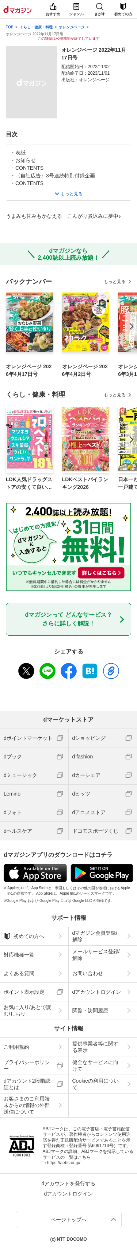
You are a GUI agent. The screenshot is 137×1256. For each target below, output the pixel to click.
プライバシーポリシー (27, 1065)
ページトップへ (69, 1219)
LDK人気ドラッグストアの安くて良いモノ (29, 483)
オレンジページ (71, 27)
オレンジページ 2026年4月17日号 (29, 370)
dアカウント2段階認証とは (27, 1084)
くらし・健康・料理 (36, 27)
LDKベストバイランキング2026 (85, 483)
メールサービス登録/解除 (96, 955)
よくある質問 (19, 973)
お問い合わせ (87, 973)
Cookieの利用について (95, 1084)
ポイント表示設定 (24, 992)
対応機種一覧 (19, 955)
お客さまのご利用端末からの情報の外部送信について (27, 1105)
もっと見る (115, 281)
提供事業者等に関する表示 (95, 1047)
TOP (9, 27)
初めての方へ (24, 936)
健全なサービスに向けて (95, 1065)
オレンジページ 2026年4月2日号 (85, 370)
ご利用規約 (16, 1047)
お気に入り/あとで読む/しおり (27, 1010)
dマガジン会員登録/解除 (95, 936)
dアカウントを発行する (69, 1183)
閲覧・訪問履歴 (90, 1010)
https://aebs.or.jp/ (63, 1162)
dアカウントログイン (96, 992)
